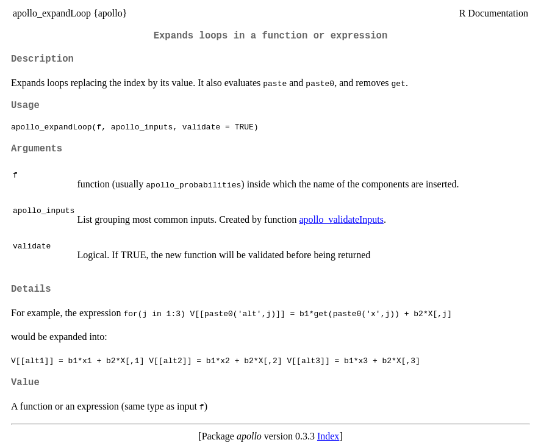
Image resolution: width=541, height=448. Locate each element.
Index (328, 436)
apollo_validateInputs (341, 219)
